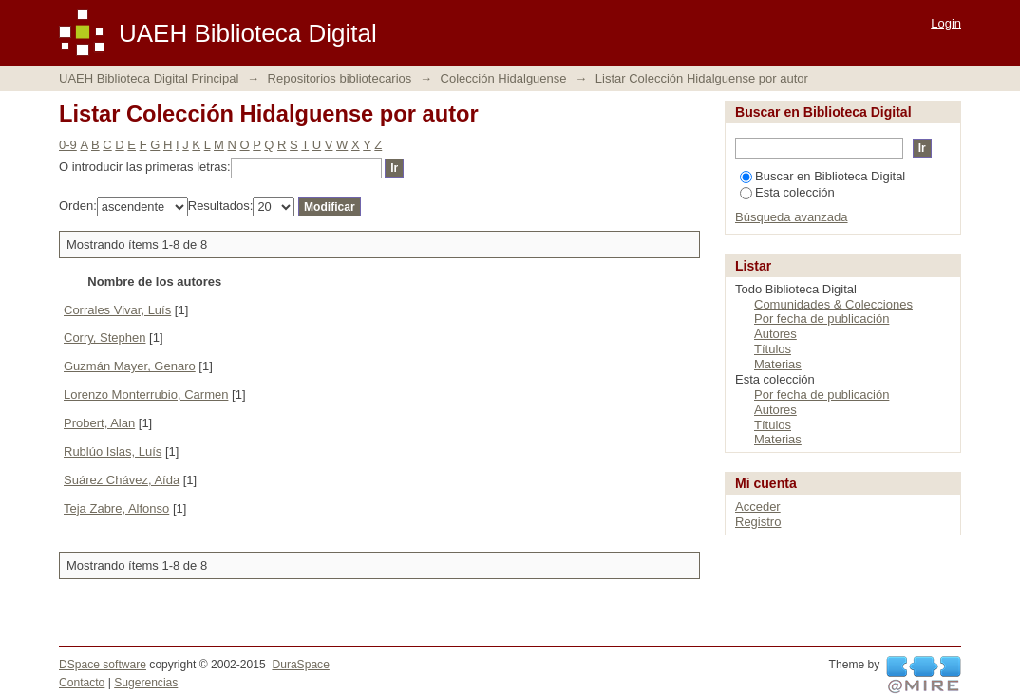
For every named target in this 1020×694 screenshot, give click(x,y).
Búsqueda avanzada (791, 217)
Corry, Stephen (104, 337)
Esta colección (787, 192)
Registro (758, 522)
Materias (778, 364)
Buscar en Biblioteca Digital (822, 176)
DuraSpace (300, 664)
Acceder (758, 506)
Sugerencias (146, 682)
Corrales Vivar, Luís (117, 310)
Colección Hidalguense (504, 78)
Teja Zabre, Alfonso (116, 508)
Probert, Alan (99, 423)
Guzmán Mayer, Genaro (130, 366)
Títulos (772, 349)
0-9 (68, 145)
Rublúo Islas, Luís (112, 451)
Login (946, 23)
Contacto (81, 682)
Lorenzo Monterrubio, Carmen (146, 394)
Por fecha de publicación (821, 318)
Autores (775, 334)
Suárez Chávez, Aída (121, 480)
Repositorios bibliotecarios (340, 78)
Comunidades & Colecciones (833, 304)
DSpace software (102, 664)
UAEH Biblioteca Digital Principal (148, 78)
